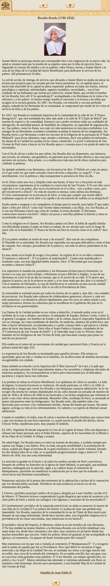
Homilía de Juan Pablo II (55, 572)
